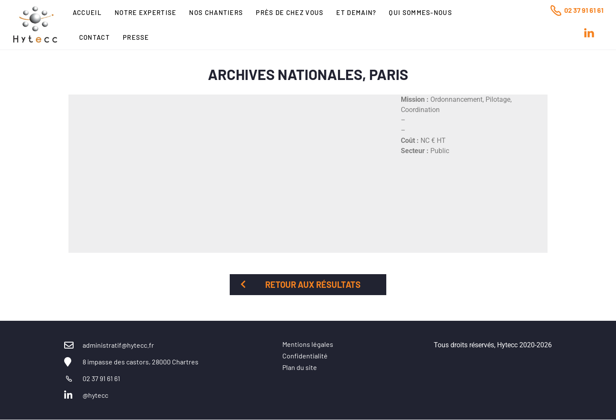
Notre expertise (146, 12)
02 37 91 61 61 (584, 10)
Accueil (87, 12)
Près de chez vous (289, 12)
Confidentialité (305, 356)
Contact (94, 37)
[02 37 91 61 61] (555, 10)
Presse (136, 37)
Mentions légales (307, 344)
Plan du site (299, 367)
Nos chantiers (216, 12)
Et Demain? (356, 12)
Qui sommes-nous (420, 12)
